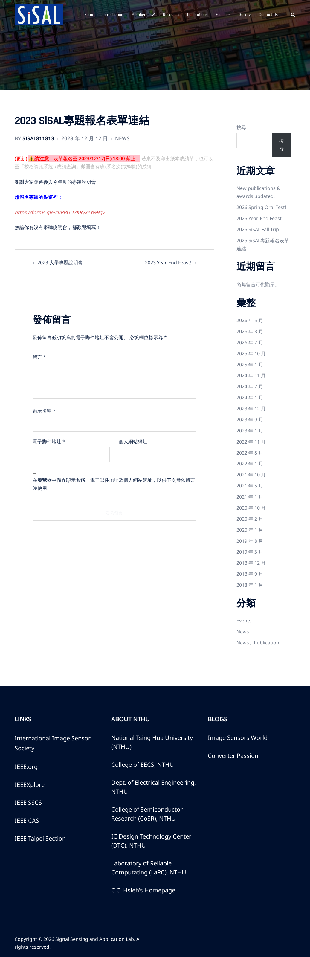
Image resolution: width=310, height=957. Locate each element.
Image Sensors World (238, 738)
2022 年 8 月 (249, 452)
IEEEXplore (30, 785)
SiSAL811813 (38, 138)
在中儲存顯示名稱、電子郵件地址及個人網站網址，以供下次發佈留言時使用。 (114, 484)
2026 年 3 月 (249, 331)
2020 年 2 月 (249, 519)
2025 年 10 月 (251, 353)
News (122, 138)
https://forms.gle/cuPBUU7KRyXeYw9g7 (60, 212)
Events (243, 620)
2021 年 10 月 (251, 474)
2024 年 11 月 (251, 375)
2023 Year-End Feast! (168, 262)
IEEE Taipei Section (40, 838)
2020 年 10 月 (251, 508)
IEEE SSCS (28, 802)
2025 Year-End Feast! (259, 218)
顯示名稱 (44, 411)
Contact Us (268, 14)
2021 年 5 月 (249, 485)
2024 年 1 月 (249, 397)
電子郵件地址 (49, 441)
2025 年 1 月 (249, 364)
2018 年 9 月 (249, 574)
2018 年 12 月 (251, 563)
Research (171, 14)
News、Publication (257, 642)
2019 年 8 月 (249, 541)
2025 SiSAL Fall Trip (257, 229)
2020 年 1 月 (249, 530)
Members (139, 14)
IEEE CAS (27, 820)
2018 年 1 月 (249, 585)
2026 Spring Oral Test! (261, 207)
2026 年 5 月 (249, 320)
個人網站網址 (133, 441)
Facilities (223, 14)
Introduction (113, 14)
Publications (197, 14)
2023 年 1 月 (249, 430)
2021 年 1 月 (249, 496)
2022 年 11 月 (251, 441)
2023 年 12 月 (251, 408)
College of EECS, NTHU (142, 765)
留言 (39, 357)
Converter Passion (233, 756)
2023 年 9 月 (249, 419)
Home (89, 14)
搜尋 (241, 127)
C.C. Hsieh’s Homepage (143, 890)
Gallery (245, 14)
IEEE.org (26, 767)
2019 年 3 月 (249, 551)
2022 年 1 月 (249, 463)
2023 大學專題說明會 (60, 262)
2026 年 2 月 (249, 342)
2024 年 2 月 (249, 386)
